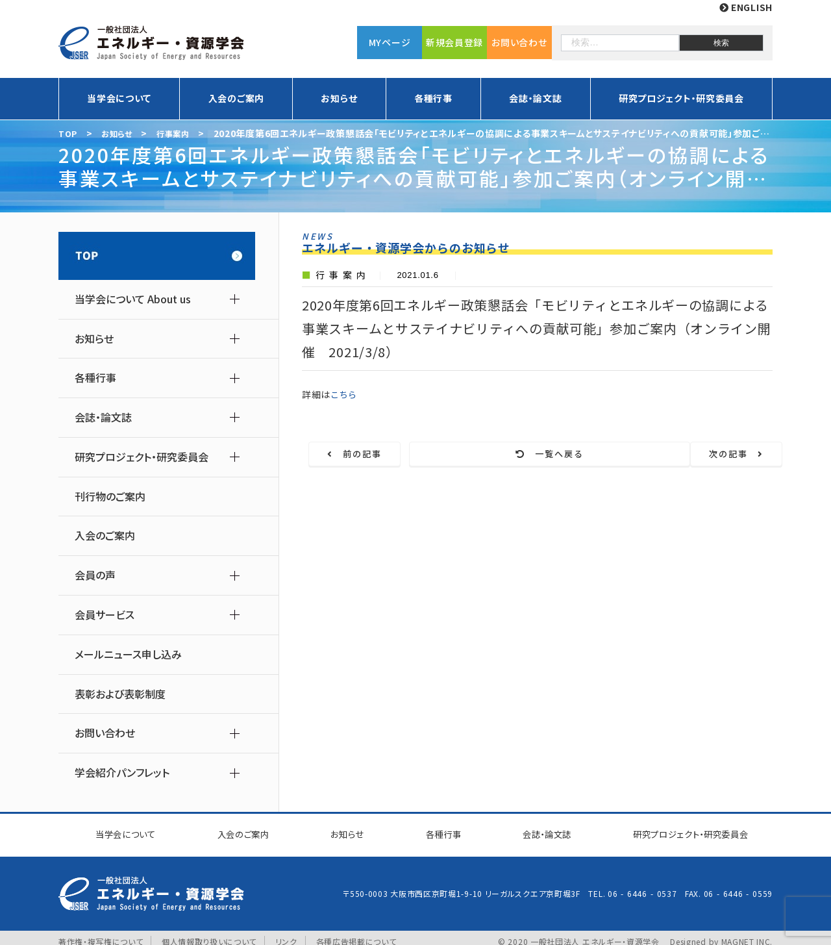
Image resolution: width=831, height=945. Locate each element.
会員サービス (104, 614)
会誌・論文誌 (535, 98)
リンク (287, 933)
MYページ (390, 42)
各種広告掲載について (356, 933)
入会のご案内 (236, 98)
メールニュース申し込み (128, 654)
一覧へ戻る (545, 454)
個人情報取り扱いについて (209, 933)
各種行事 (433, 98)
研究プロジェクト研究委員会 (683, 830)
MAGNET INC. (747, 933)
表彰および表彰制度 (120, 694)
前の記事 (379, 454)
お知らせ (339, 98)
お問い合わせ (519, 42)
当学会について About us (133, 299)
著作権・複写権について (100, 933)
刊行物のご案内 (110, 496)
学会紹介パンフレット (122, 772)
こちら (344, 394)
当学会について (119, 98)
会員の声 (95, 575)
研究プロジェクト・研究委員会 (681, 98)
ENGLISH (746, 7)
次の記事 (712, 454)
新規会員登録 (454, 42)
